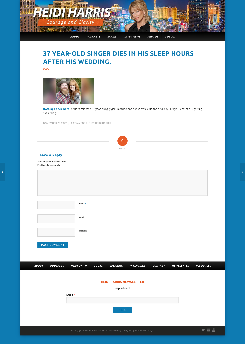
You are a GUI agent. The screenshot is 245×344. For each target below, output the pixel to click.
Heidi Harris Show (96, 331)
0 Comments (79, 123)
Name (82, 203)
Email (82, 217)
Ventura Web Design (144, 331)
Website (83, 231)
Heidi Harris (103, 123)
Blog (46, 69)
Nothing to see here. (56, 108)
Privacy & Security (113, 331)
